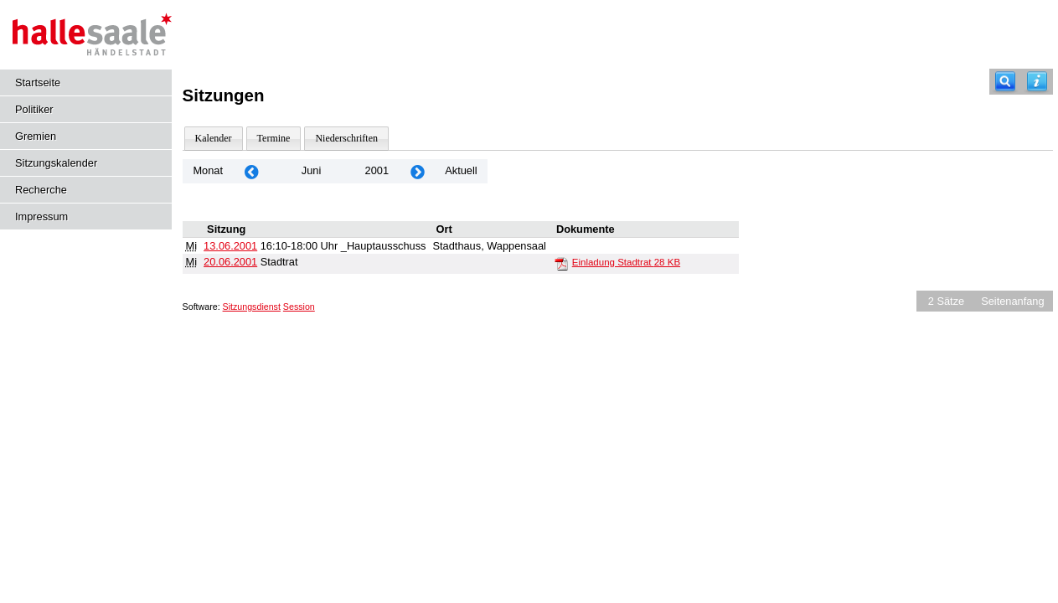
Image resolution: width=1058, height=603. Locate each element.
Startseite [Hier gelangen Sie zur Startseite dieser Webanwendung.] (37, 82)
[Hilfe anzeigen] (1037, 82)
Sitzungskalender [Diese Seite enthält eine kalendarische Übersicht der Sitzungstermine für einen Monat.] (56, 163)
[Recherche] (1005, 82)
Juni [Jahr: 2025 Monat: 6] (311, 170)
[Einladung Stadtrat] (561, 263)
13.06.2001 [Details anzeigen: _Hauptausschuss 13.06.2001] (230, 246)
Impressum (41, 216)
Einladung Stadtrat (626, 262)
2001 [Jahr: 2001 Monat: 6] (377, 170)
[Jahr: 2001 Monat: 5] (251, 171)
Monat (208, 170)
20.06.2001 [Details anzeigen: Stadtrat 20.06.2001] (230, 261)
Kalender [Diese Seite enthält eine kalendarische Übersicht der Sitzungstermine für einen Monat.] (213, 138)
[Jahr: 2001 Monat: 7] (417, 171)
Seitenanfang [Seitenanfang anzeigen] (1012, 301)
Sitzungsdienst (252, 307)
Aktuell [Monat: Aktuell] (461, 170)
